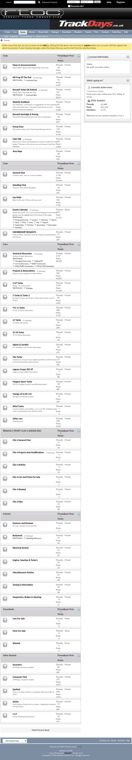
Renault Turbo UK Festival (25, 89)
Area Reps (17, 151)
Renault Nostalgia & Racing (25, 114)
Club (5, 56)
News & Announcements (24, 65)
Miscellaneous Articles (23, 572)
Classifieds (66, 32)
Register (121, 2)
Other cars (17, 418)
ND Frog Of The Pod (22, 77)
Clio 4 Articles (19, 464)
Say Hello (17, 197)
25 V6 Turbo (18, 332)
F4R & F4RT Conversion (24, 266)
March (53, 220)
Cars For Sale (19, 618)
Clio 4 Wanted (19, 489)
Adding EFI (38, 261)
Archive (121, 740)
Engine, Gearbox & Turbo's (25, 560)
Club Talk (17, 139)
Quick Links (41, 36)
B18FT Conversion (39, 264)
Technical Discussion (22, 253)
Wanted (16, 643)
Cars (5, 244)
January (35, 220)
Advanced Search (49, 2)
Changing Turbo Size (23, 261)
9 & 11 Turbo (19, 307)
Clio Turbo (17, 357)
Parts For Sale (19, 631)
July (37, 222)
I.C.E (15, 714)
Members (78, 32)
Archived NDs (31, 95)
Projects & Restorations (24, 270)
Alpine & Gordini (20, 344)
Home (7, 32)
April (17, 222)
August (45, 222)
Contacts (105, 32)
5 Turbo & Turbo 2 (21, 295)
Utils (126, 32)
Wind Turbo (18, 406)
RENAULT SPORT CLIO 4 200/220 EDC (22, 431)
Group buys (18, 126)
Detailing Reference (33, 538)
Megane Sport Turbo (22, 381)
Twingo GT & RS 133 (22, 394)
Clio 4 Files (18, 501)
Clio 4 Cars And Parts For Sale (26, 477)
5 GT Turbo (18, 283)
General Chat (19, 172)
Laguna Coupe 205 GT (23, 369)
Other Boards (10, 655)
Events (88, 32)
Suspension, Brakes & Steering (27, 597)
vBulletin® (68, 753)
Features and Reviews (23, 523)
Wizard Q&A (43, 32)
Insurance (17, 664)
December (52, 225)
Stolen (16, 701)
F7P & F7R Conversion (45, 266)
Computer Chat (20, 677)
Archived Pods (31, 80)
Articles (32, 32)
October (30, 225)
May (24, 222)
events (27, 215)
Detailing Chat (19, 185)
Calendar (14, 36)
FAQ (6, 36)
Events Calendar (20, 209)
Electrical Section (21, 548)
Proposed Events (21, 220)
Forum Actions (26, 36)
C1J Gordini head (21, 264)
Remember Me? (76, 6)
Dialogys (55, 32)
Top (128, 740)
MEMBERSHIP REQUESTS (24, 232)
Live (15, 32)
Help (109, 2)
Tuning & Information (23, 584)
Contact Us (104, 740)
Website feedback (21, 102)
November (41, 225)
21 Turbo (17, 320)
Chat (5, 163)
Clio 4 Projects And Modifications (28, 452)
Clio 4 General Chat (22, 440)
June (31, 222)
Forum (22, 32)
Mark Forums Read (40, 730)
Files (96, 32)
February (44, 220)
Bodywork (17, 535)
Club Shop (116, 32)
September (19, 225)
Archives (18, 227)
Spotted (16, 689)
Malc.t (121, 115)
